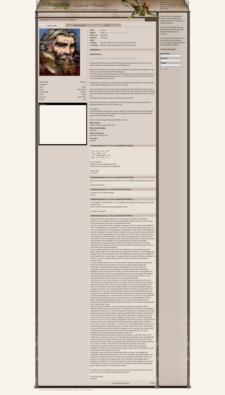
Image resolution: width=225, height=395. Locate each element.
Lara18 (122, 42)
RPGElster (111, 177)
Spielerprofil (51, 25)
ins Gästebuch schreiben (121, 383)
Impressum (78, 389)
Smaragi (104, 37)
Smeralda (111, 199)
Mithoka (110, 42)
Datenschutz (88, 389)
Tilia (116, 42)
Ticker (107, 25)
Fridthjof (111, 216)
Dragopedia (94, 10)
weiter (153, 383)
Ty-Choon (111, 146)
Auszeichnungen (79, 25)
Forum (72, 10)
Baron (103, 42)
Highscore (85, 10)
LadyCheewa (131, 42)
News (78, 10)
